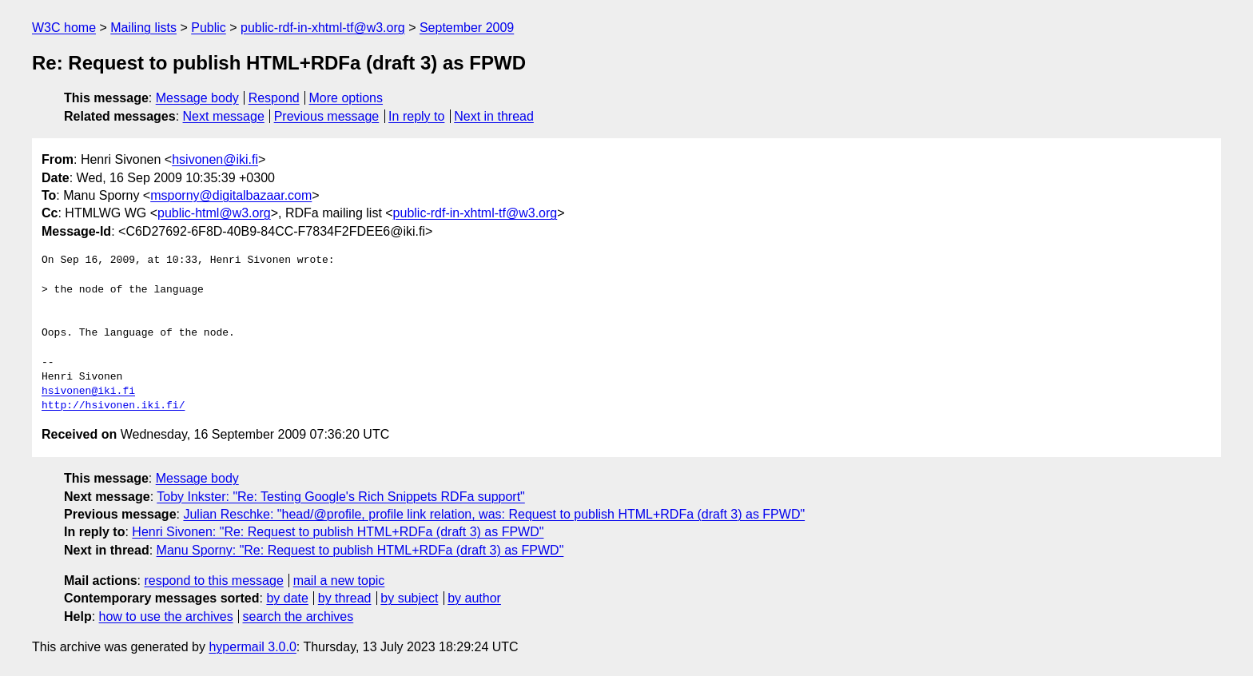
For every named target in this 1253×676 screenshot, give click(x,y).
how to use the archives (166, 616)
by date (287, 598)
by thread (345, 598)
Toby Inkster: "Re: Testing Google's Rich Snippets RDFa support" (341, 496)
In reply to (416, 116)
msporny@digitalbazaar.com (231, 195)
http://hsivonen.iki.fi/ (113, 406)
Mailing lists (143, 27)
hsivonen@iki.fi (215, 159)
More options (346, 98)
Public (208, 27)
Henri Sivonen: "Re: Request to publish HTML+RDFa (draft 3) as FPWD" (337, 532)
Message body (197, 98)
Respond (274, 98)
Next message (224, 116)
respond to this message (213, 580)
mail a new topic (339, 580)
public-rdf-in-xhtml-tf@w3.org (323, 27)
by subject (409, 598)
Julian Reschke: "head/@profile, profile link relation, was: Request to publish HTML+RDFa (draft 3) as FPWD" (494, 514)
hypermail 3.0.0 (252, 647)
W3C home (64, 27)
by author (474, 598)
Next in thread (494, 116)
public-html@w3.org (214, 213)
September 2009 (467, 27)
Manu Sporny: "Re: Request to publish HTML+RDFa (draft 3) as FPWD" (360, 550)
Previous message (327, 116)
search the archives (298, 616)
